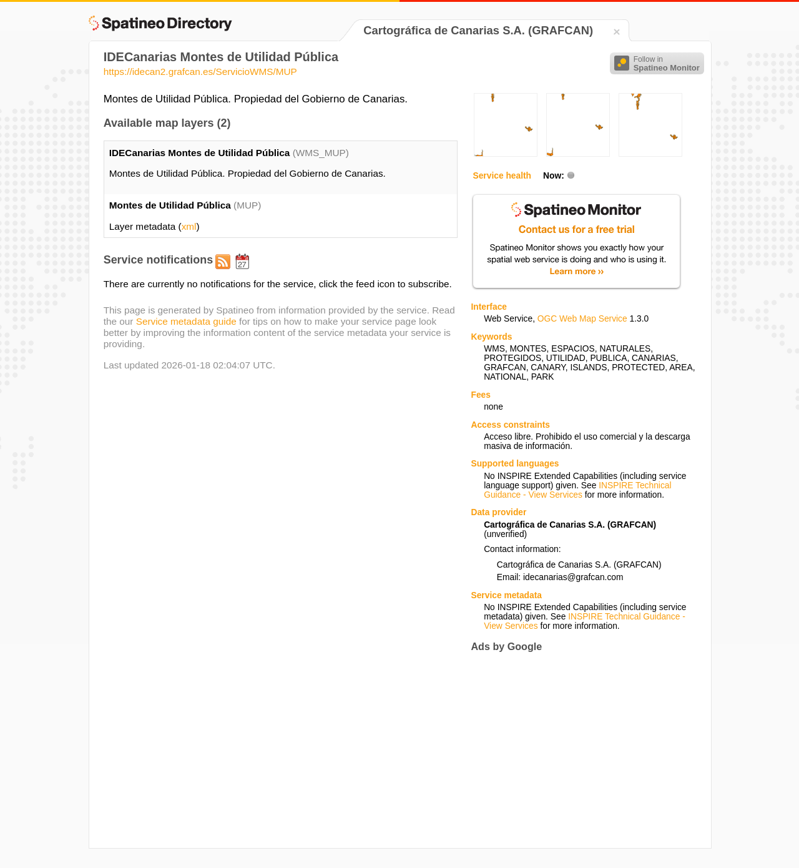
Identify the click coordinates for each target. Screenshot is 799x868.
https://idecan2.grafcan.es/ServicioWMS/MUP (200, 71)
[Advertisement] (575, 750)
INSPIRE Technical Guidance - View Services (577, 490)
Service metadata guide (186, 321)
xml (189, 226)
